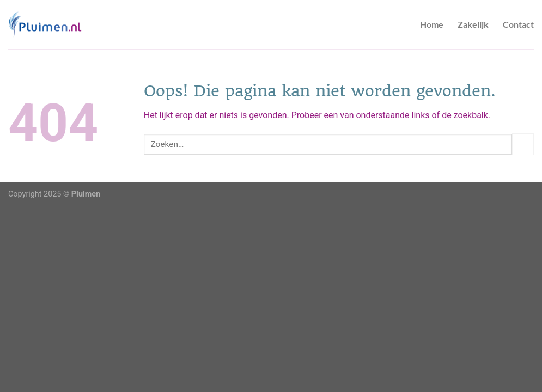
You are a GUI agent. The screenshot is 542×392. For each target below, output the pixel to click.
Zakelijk (473, 24)
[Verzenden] (523, 144)
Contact (518, 24)
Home (431, 24)
